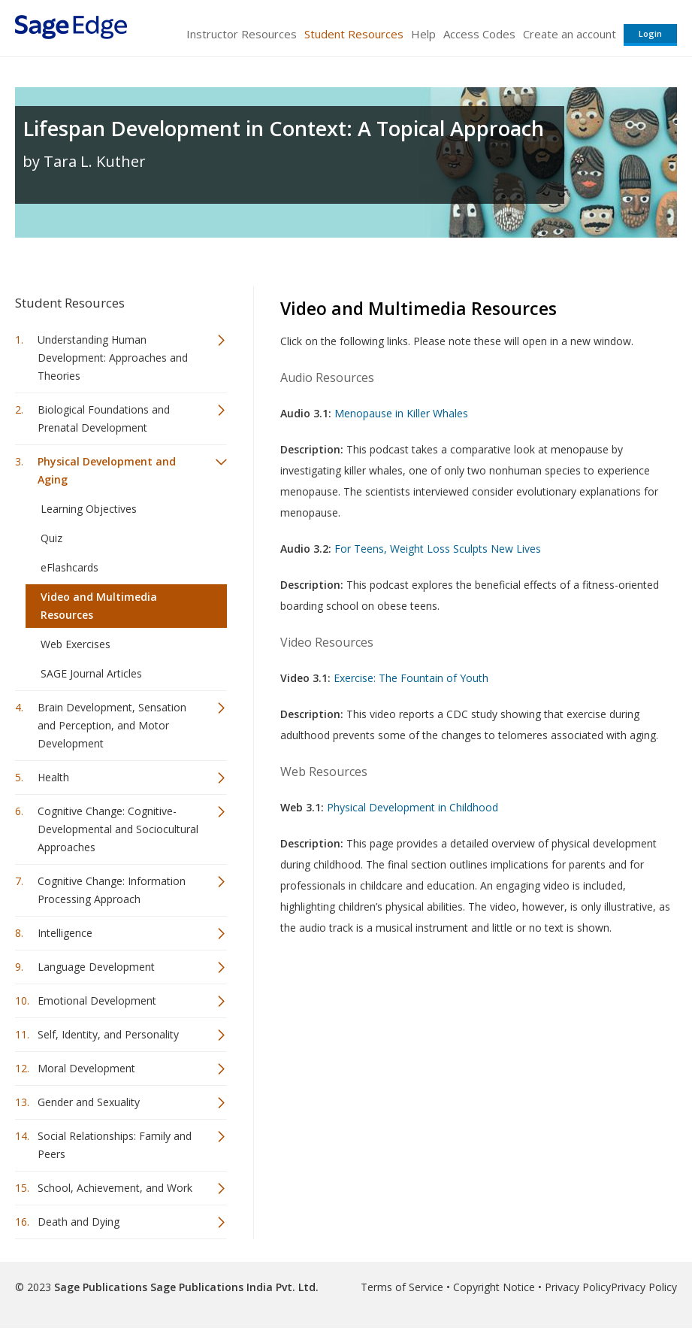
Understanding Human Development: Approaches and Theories (113, 357)
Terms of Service (402, 1287)
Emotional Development (97, 1000)
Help (423, 33)
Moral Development (86, 1068)
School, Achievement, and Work (115, 1188)
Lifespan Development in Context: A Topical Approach (283, 128)
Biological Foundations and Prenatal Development (104, 418)
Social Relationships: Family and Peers (115, 1145)
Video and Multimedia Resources (99, 606)
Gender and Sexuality (89, 1102)
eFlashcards (69, 567)
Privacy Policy (578, 1287)
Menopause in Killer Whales (401, 413)
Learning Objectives (89, 509)
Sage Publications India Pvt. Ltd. (233, 1287)
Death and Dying (78, 1221)
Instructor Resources (241, 33)
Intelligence (65, 933)
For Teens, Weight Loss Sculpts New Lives (437, 548)
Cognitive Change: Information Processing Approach (112, 890)
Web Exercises (75, 644)
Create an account (569, 33)
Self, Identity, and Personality (108, 1034)
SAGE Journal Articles (91, 673)
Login (650, 33)
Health (53, 777)
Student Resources (353, 33)
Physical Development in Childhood (412, 807)
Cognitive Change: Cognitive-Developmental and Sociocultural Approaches (118, 829)
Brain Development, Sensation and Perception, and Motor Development (112, 725)
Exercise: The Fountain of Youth (411, 678)
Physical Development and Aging (107, 470)
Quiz (51, 538)
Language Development (96, 967)
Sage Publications (100, 1287)
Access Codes (479, 33)
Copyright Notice (494, 1287)
